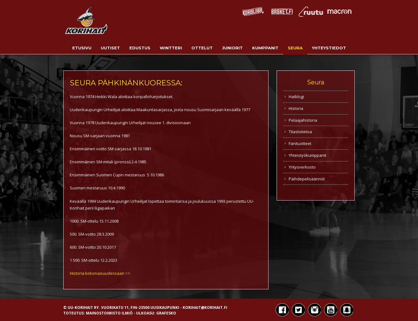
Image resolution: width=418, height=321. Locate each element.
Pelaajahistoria (303, 120)
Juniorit (232, 47)
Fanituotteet (300, 143)
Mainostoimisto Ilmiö (109, 313)
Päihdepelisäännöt (307, 179)
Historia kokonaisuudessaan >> (100, 273)
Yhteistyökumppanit (307, 155)
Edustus (139, 47)
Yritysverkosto (302, 167)
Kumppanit (265, 47)
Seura (295, 47)
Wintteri (171, 47)
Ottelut (202, 47)
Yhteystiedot (329, 47)
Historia (296, 108)
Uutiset (110, 47)
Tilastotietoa (300, 131)
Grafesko (166, 313)
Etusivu (81, 47)
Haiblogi (296, 96)
